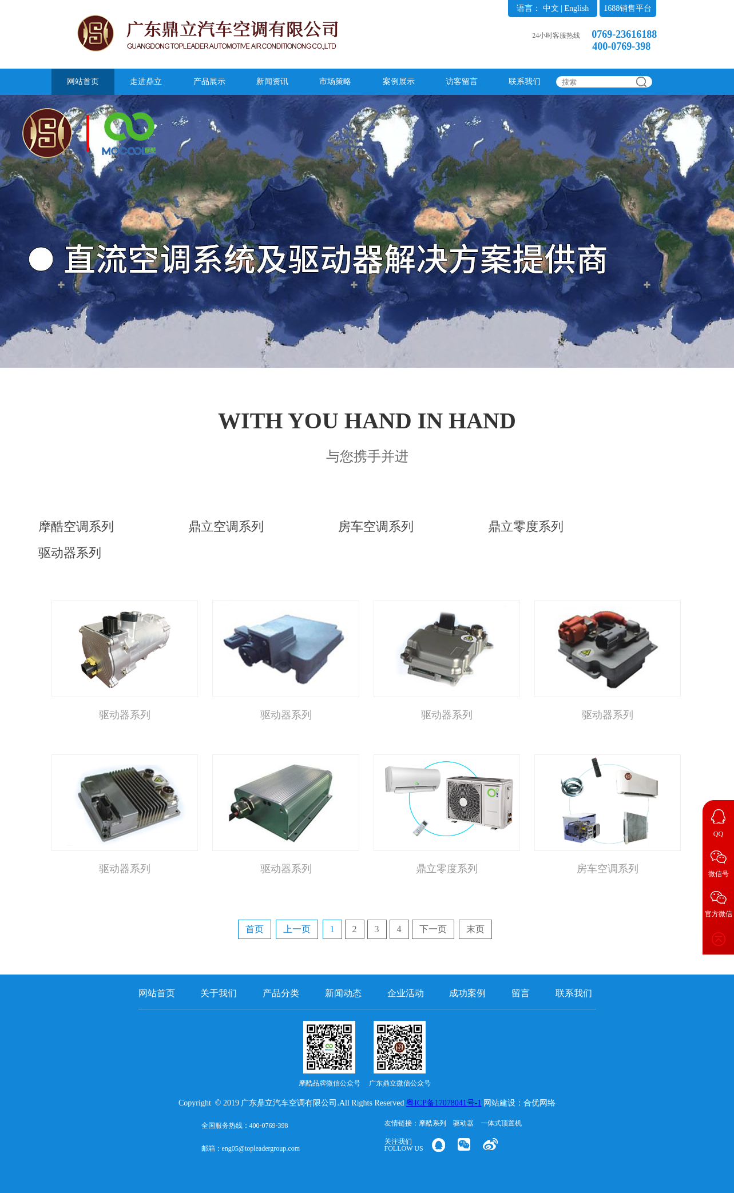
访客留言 (462, 81)
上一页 (297, 929)
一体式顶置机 (501, 1123)
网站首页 (83, 81)
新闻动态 (343, 993)
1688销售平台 (628, 8)
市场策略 (335, 81)
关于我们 (218, 993)
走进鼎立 (146, 81)
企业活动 (405, 993)
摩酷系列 (432, 1123)
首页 (254, 929)
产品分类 (281, 993)
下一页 (433, 929)
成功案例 (467, 993)
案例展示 (399, 81)
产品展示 (209, 81)
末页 (475, 929)
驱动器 (463, 1123)
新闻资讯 (272, 81)
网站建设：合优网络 (519, 1103)
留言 (520, 993)
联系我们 (525, 81)
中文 (551, 8)
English (577, 8)
